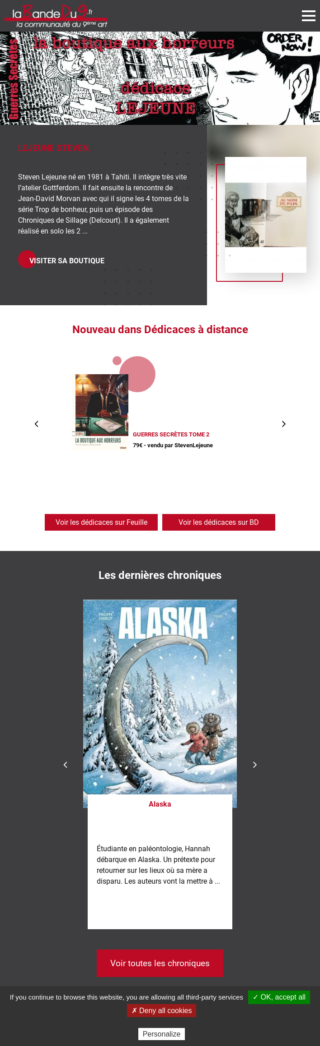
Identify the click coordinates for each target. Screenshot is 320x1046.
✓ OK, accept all (279, 997)
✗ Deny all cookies (162, 1010)
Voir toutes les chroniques (160, 963)
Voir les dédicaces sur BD (219, 522)
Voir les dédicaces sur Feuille (101, 522)
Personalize (162, 1034)
